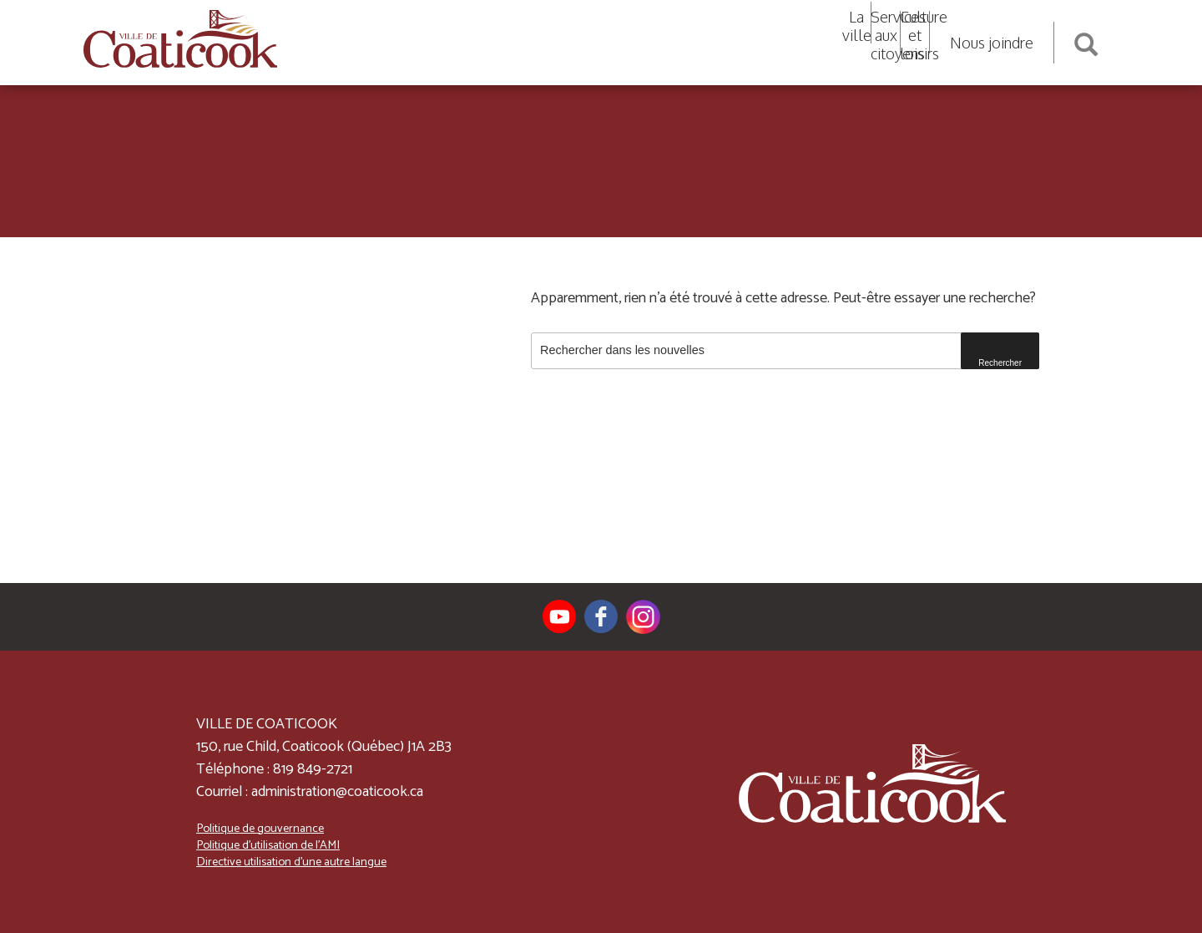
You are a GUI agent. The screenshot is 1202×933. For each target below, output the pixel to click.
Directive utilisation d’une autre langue (291, 862)
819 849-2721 (312, 769)
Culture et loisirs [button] (915, 35)
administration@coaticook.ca (337, 791)
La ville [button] (856, 26)
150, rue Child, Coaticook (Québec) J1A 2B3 (324, 746)
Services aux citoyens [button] (886, 35)
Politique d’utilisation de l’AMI (268, 845)
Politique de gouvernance (260, 829)
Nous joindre (991, 42)
